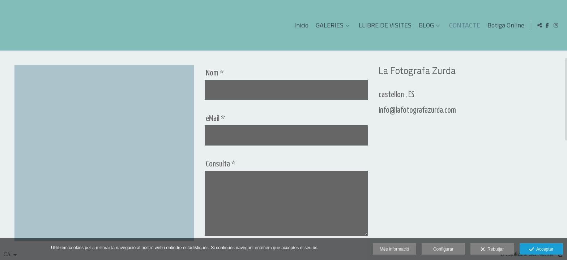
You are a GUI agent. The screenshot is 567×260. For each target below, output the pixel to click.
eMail (215, 118)
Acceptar (541, 249)
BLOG (424, 25)
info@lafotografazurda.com (417, 110)
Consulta (220, 164)
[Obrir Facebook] (547, 25)
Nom (215, 73)
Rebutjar (492, 249)
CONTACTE (463, 25)
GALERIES (328, 25)
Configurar (443, 249)
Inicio (300, 25)
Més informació (394, 249)
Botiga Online (504, 25)
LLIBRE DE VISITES (383, 25)
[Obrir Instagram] (555, 25)
